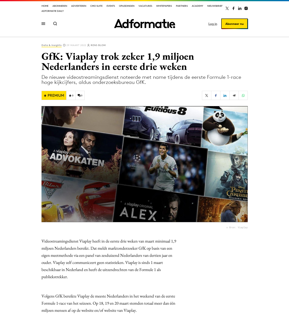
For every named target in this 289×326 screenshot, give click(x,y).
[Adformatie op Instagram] (246, 8)
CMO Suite (96, 5)
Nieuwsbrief (214, 5)
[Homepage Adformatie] (144, 24)
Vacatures (145, 5)
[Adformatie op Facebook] (233, 8)
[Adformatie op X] (227, 8)
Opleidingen (126, 5)
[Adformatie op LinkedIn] (239, 8)
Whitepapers (164, 5)
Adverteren (78, 5)
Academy (197, 5)
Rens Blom (98, 45)
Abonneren (59, 5)
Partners (182, 5)
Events (111, 5)
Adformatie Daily (52, 10)
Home (44, 5)
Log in (212, 24)
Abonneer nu (234, 24)
